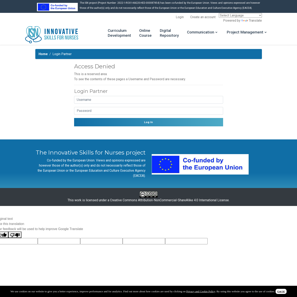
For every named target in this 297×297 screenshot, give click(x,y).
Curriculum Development (107, 33)
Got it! (281, 291)
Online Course (134, 33)
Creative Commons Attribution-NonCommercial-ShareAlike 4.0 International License (169, 201)
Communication (191, 32)
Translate (251, 20)
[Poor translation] (14, 235)
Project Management (238, 32)
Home (43, 55)
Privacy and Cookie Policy (200, 291)
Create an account (203, 17)
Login (180, 17)
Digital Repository (159, 33)
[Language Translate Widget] (240, 15)
